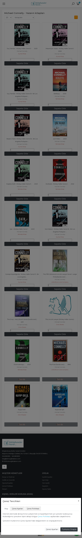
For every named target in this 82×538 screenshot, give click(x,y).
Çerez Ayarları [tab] (17, 509)
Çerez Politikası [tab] (33, 509)
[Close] (78, 501)
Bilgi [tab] (6, 509)
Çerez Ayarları (52, 529)
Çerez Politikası (44, 516)
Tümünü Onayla (69, 529)
